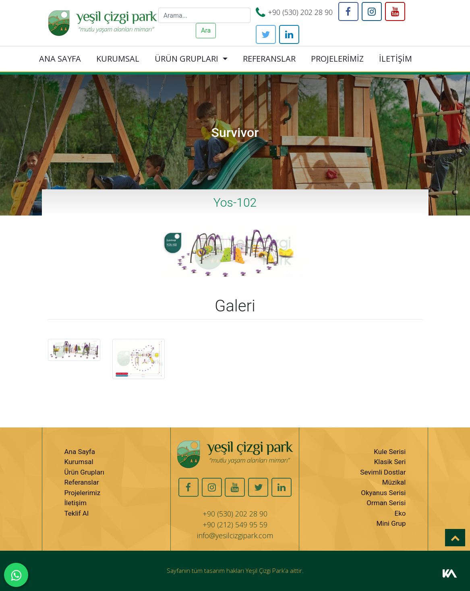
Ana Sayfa (79, 452)
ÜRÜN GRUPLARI (186, 58)
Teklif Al (76, 513)
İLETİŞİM (395, 58)
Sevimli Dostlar (383, 472)
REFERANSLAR (269, 58)
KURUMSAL (117, 58)
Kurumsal (78, 462)
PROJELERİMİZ (337, 58)
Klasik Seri (390, 462)
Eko (400, 513)
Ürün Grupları (84, 472)
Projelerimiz (82, 493)
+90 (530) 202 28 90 (300, 12)
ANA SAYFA (60, 58)
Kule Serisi (390, 452)
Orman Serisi (386, 503)
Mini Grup (391, 523)
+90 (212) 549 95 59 (235, 524)
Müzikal (394, 482)
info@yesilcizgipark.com (235, 535)
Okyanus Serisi (383, 493)
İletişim (75, 503)
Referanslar (81, 482)
